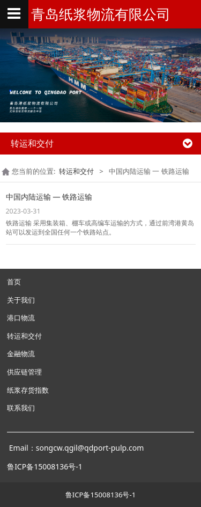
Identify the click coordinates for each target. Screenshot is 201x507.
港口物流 (21, 317)
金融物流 (21, 353)
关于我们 (21, 300)
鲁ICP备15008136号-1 (100, 494)
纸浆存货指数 (28, 390)
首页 (14, 281)
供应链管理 (24, 372)
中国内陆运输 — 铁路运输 (49, 197)
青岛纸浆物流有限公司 (100, 14)
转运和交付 (76, 171)
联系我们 (21, 408)
